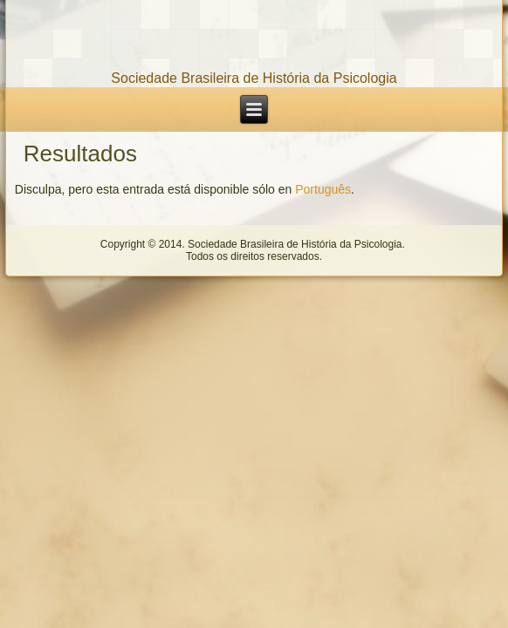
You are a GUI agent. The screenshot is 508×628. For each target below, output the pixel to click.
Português (323, 189)
